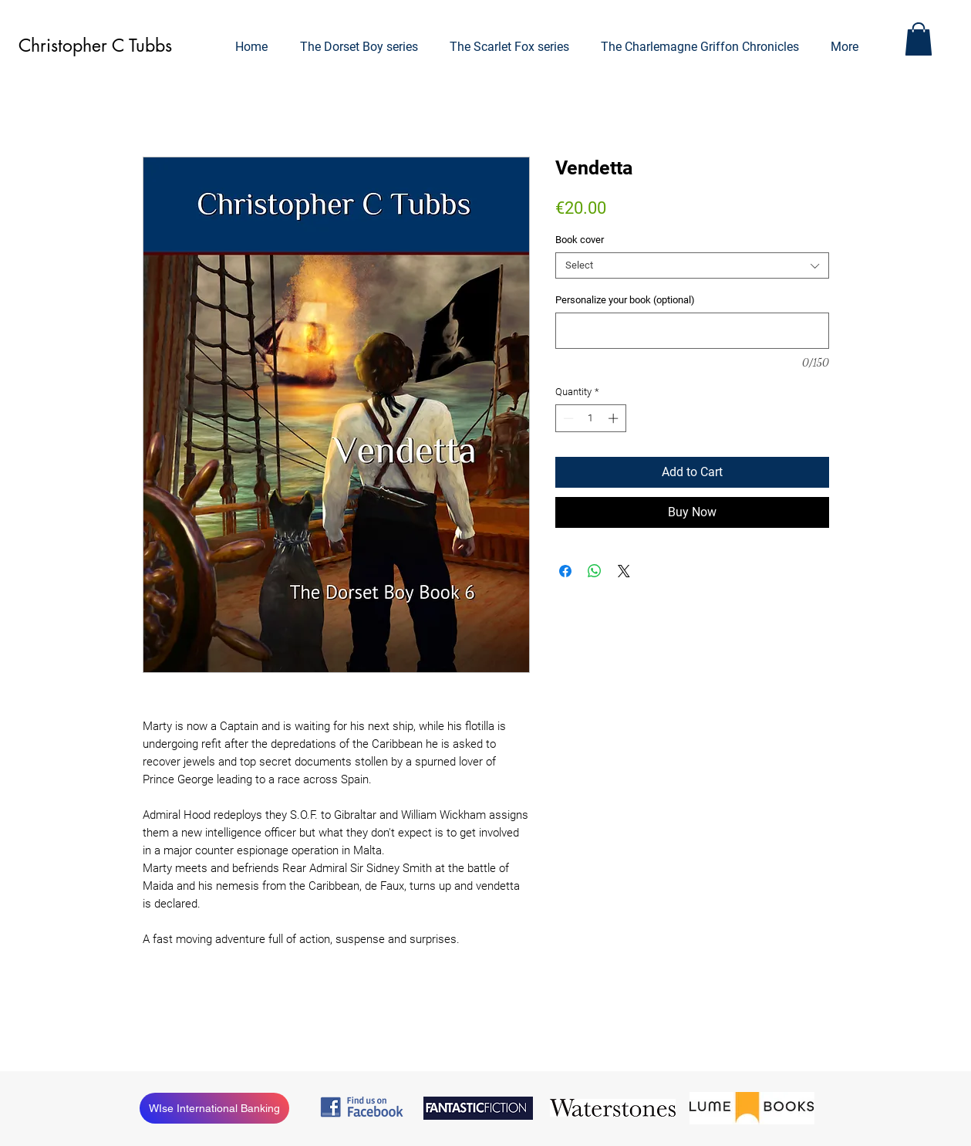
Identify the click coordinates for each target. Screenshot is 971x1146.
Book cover (579, 239)
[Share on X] (624, 571)
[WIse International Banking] (214, 1108)
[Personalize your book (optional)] (692, 330)
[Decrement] (567, 418)
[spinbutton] (590, 418)
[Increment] (614, 418)
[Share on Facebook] (565, 571)
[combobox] (692, 265)
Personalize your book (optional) (625, 300)
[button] (918, 39)
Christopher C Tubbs (95, 45)
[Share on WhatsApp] (594, 571)
